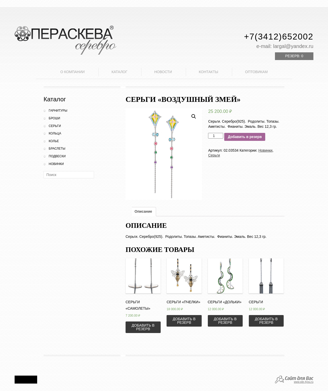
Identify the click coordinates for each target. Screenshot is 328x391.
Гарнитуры (58, 110)
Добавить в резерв (245, 137)
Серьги (55, 126)
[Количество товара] (215, 136)
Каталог (119, 72)
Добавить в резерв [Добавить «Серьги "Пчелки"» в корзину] (184, 321)
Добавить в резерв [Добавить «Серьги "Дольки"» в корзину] (225, 321)
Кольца (55, 133)
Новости (163, 72)
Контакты (208, 72)
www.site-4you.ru (303, 381)
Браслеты (57, 148)
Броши (54, 118)
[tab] (143, 211)
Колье (54, 141)
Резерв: (294, 56)
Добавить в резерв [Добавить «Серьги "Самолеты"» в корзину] (143, 327)
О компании (72, 72)
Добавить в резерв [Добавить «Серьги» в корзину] (266, 321)
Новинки (56, 164)
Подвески (57, 156)
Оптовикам (256, 72)
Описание (143, 211)
